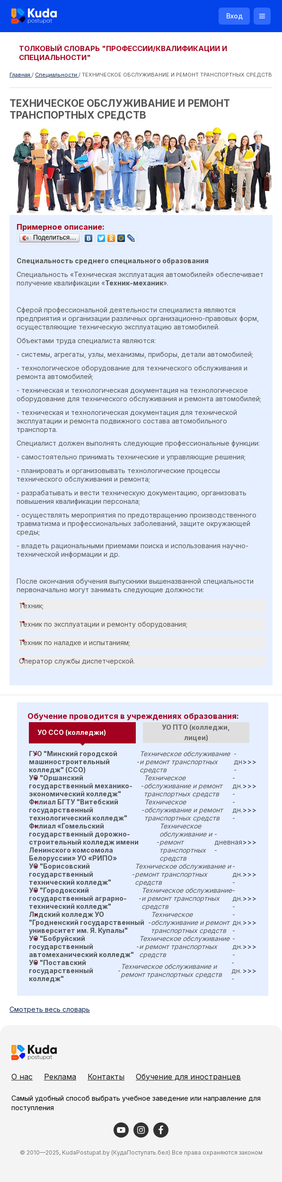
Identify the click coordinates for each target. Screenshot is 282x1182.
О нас (22, 1076)
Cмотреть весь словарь (49, 1009)
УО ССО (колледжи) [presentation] (71, 732)
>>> (249, 762)
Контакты (106, 1076)
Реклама (60, 1076)
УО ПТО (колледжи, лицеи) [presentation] (196, 732)
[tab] (82, 732)
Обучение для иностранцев (188, 1076)
